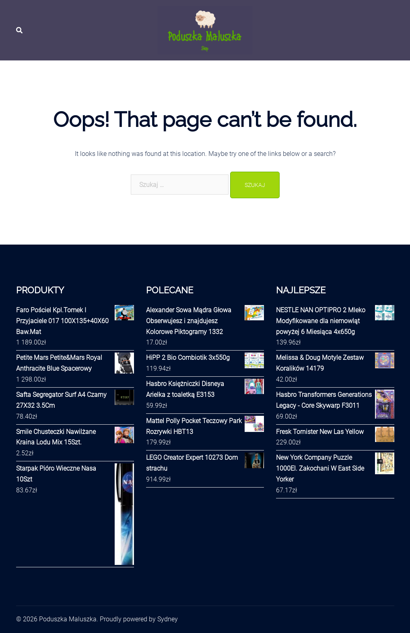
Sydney (167, 619)
